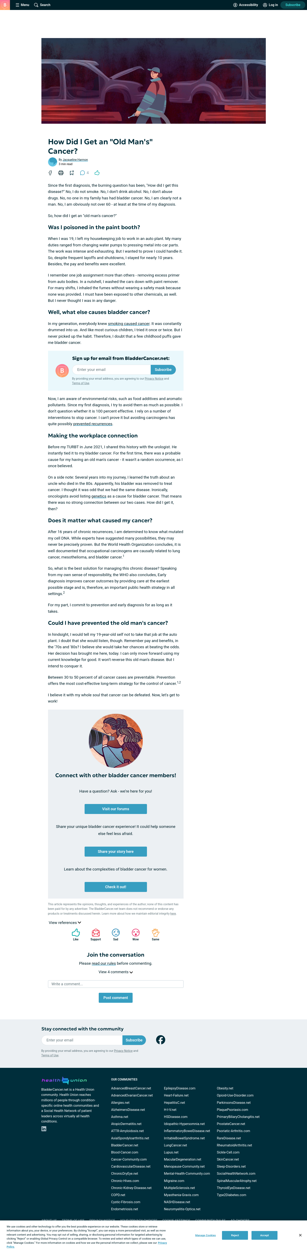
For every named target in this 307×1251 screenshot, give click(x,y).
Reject (235, 1235)
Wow (133, 934)
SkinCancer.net (228, 1159)
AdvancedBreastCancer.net (131, 1088)
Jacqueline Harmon (75, 159)
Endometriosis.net (124, 1209)
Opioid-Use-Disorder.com (235, 1095)
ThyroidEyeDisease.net (233, 1188)
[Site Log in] (270, 5)
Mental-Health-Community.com (187, 1174)
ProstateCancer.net (231, 1124)
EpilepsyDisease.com (179, 1088)
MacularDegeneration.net (182, 1159)
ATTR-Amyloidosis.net (127, 1131)
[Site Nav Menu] (22, 5)
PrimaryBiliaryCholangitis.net (238, 1117)
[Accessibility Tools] (245, 5)
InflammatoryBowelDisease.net (187, 1131)
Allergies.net (120, 1103)
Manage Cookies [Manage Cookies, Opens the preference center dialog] (205, 1235)
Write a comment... (67, 984)
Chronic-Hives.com (125, 1181)
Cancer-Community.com (129, 1159)
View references (65, 922)
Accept (264, 1235)
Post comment (115, 997)
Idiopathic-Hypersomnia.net (184, 1124)
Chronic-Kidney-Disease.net (131, 1188)
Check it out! (115, 887)
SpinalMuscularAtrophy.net (236, 1181)
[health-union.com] (64, 1079)
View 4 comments (116, 972)
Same (153, 934)
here (173, 913)
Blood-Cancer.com (124, 1152)
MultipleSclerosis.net (179, 1188)
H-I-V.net (170, 1110)
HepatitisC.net (174, 1103)
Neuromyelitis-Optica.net (182, 1209)
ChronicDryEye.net (124, 1174)
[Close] (300, 1235)
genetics (98, 496)
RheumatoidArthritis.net (234, 1145)
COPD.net (118, 1195)
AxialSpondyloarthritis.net (130, 1138)
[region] (153, 1235)
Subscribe (292, 5)
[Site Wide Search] (42, 5)
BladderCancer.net (124, 1145)
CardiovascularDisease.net (130, 1166)
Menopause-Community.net (184, 1166)
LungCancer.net (175, 1145)
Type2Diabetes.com (231, 1195)
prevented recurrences (92, 423)
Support (94, 934)
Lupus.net (171, 1152)
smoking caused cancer (128, 323)
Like (74, 934)
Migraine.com (174, 1181)
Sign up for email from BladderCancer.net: (121, 358)
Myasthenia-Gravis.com (181, 1195)
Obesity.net (225, 1088)
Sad (113, 934)
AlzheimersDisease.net (128, 1110)
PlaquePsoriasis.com (232, 1110)
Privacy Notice (154, 378)
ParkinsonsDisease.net (234, 1103)
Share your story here (115, 851)
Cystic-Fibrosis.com (125, 1202)
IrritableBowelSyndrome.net (184, 1138)
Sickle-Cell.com (228, 1152)
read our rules (104, 963)
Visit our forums (115, 809)
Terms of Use (80, 383)
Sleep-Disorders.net (231, 1166)
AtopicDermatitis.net (126, 1124)
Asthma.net (119, 1117)
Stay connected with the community (82, 1029)
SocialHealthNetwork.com (236, 1174)
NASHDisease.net (177, 1202)
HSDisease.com (175, 1117)
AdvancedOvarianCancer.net (132, 1095)
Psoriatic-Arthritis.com (233, 1131)
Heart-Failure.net (176, 1095)
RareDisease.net (229, 1138)
